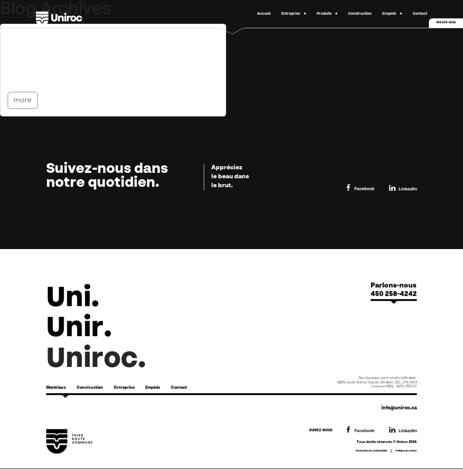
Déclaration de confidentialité (371, 451)
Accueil (264, 14)
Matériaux (56, 388)
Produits (324, 14)
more (22, 100)
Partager (30, 77)
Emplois (389, 14)
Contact (420, 14)
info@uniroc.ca (399, 408)
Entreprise (290, 14)
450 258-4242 (446, 22)
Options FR (45, 38)
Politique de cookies (406, 451)
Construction (359, 14)
